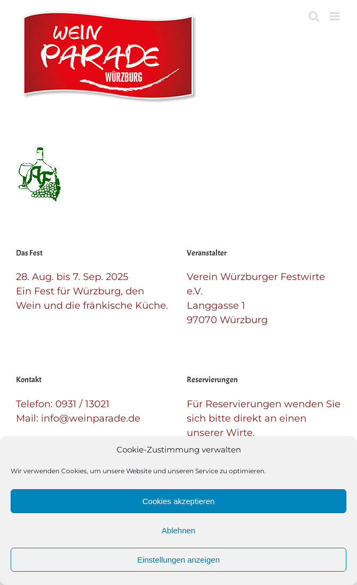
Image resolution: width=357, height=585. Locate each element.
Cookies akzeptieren (179, 501)
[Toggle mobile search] (314, 16)
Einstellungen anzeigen (178, 559)
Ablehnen (178, 530)
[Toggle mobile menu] (335, 16)
